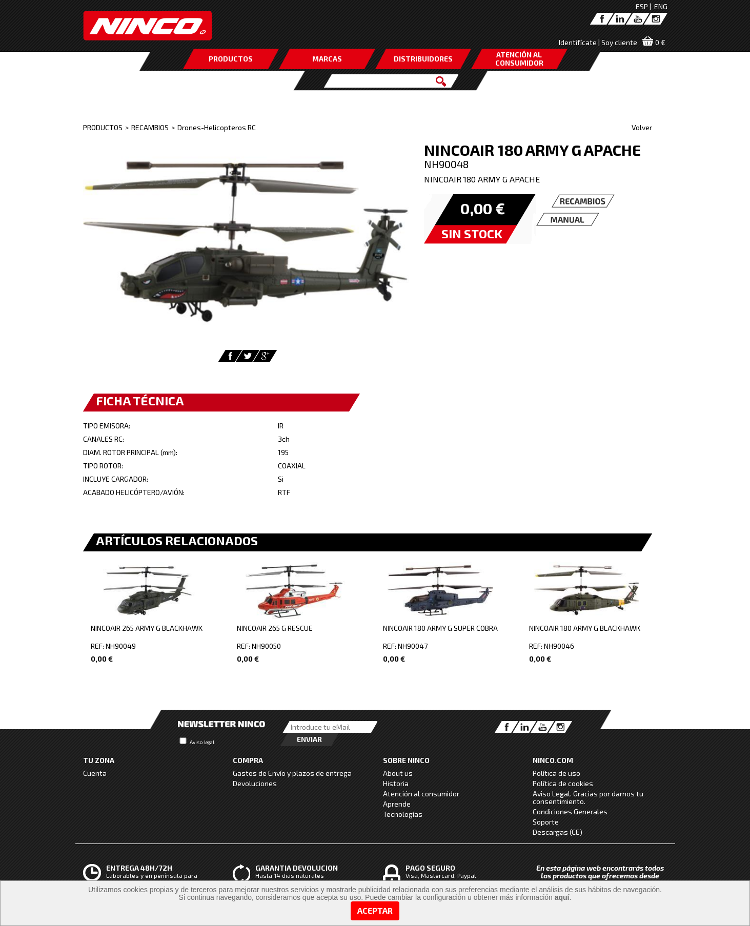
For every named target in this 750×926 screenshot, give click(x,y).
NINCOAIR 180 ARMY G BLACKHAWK (584, 628)
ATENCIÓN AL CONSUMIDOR (519, 58)
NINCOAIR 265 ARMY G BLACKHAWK (146, 628)
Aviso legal (202, 742)
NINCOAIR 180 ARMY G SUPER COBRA (440, 628)
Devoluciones (255, 783)
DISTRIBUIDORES (423, 58)
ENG (660, 6)
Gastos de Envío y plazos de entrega (292, 773)
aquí (562, 897)
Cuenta (95, 773)
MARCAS (327, 58)
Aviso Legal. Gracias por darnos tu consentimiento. (588, 797)
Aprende (397, 803)
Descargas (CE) (557, 832)
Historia (396, 783)
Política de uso (556, 773)
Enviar (309, 739)
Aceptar (375, 910)
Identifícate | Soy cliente (598, 42)
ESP (642, 6)
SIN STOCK (471, 233)
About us (398, 773)
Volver (642, 127)
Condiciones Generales (570, 811)
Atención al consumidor (421, 793)
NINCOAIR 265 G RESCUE (275, 628)
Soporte (546, 821)
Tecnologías (402, 814)
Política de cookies (563, 783)
